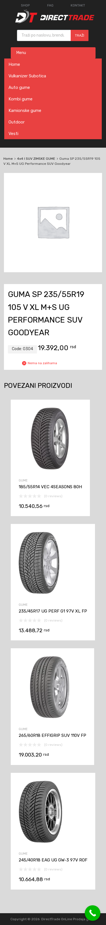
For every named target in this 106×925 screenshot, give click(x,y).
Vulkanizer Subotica (27, 75)
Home (14, 64)
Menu (21, 52)
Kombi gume (20, 99)
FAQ (50, 5)
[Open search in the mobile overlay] (52, 35)
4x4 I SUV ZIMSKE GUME (36, 159)
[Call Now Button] (92, 913)
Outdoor (16, 122)
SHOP (25, 5)
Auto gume (19, 87)
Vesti (13, 133)
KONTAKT (78, 5)
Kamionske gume (24, 110)
